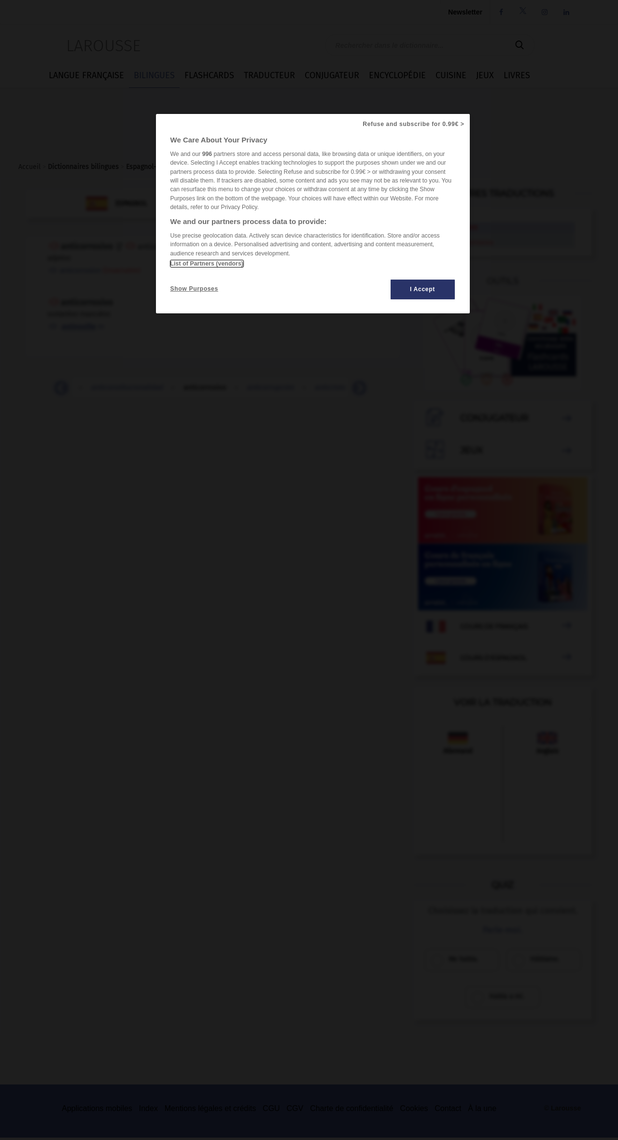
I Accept (422, 289)
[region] (313, 213)
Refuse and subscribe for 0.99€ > (413, 124)
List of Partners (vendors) (206, 263)
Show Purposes (194, 288)
